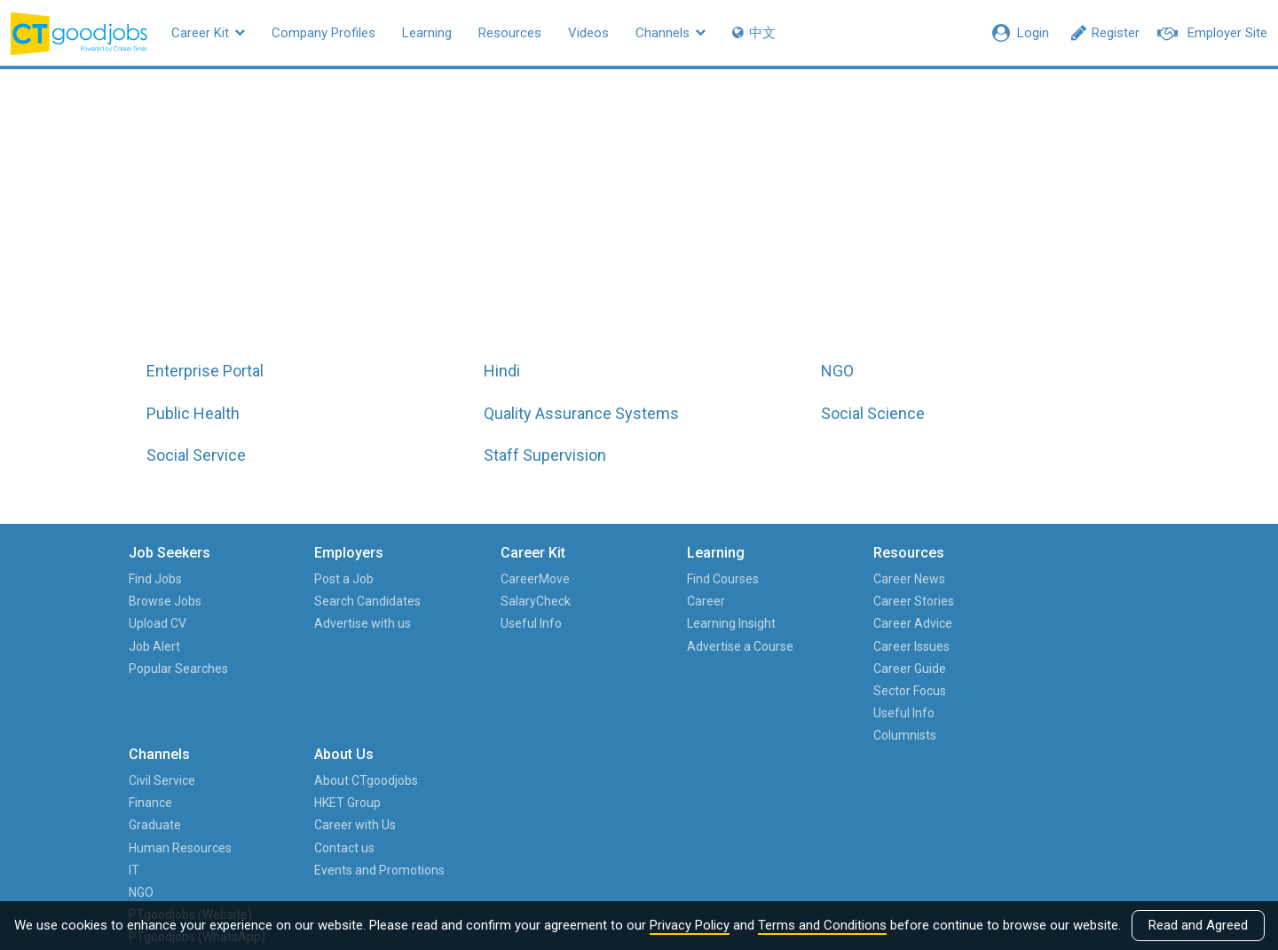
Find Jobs (159, 579)
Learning (427, 33)
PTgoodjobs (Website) (897, 724)
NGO (876, 691)
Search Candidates (334, 601)
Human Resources (915, 646)
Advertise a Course (631, 646)
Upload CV (162, 623)
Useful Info (460, 623)
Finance (886, 601)
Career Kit (208, 33)
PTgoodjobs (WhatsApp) (898, 768)
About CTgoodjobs (1064, 579)
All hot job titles (804, 223)
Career (597, 601)
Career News (762, 579)
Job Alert (159, 646)
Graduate (890, 623)
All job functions (475, 223)
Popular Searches (183, 668)
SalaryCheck (465, 601)
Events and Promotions (1078, 668)
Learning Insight (622, 623)
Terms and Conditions (822, 925)
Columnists (757, 735)
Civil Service (897, 579)
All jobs (640, 223)
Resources (509, 33)
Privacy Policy (690, 925)
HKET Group (1046, 601)
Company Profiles (323, 33)
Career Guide (762, 668)
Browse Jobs (169, 601)
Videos (588, 33)
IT (869, 668)
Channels (670, 33)
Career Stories (766, 601)
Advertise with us (329, 623)
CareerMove (464, 579)
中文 (754, 33)
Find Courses (614, 579)
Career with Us (1053, 623)
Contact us (1043, 646)
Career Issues (764, 646)
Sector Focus (762, 691)
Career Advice (765, 623)
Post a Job (311, 579)
